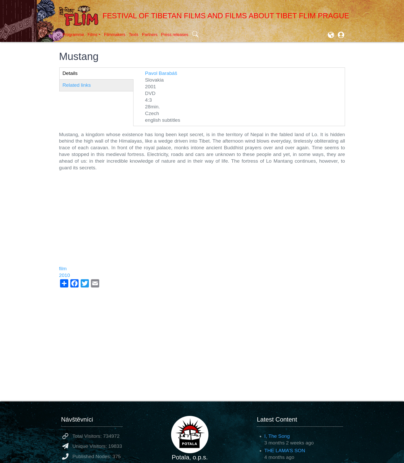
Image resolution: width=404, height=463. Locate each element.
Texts (133, 34)
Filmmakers (114, 34)
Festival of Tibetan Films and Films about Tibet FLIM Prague (204, 15)
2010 (64, 275)
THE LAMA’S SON (284, 450)
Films (92, 34)
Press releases (174, 34)
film (63, 268)
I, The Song (277, 436)
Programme (73, 34)
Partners (149, 34)
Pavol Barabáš (161, 73)
